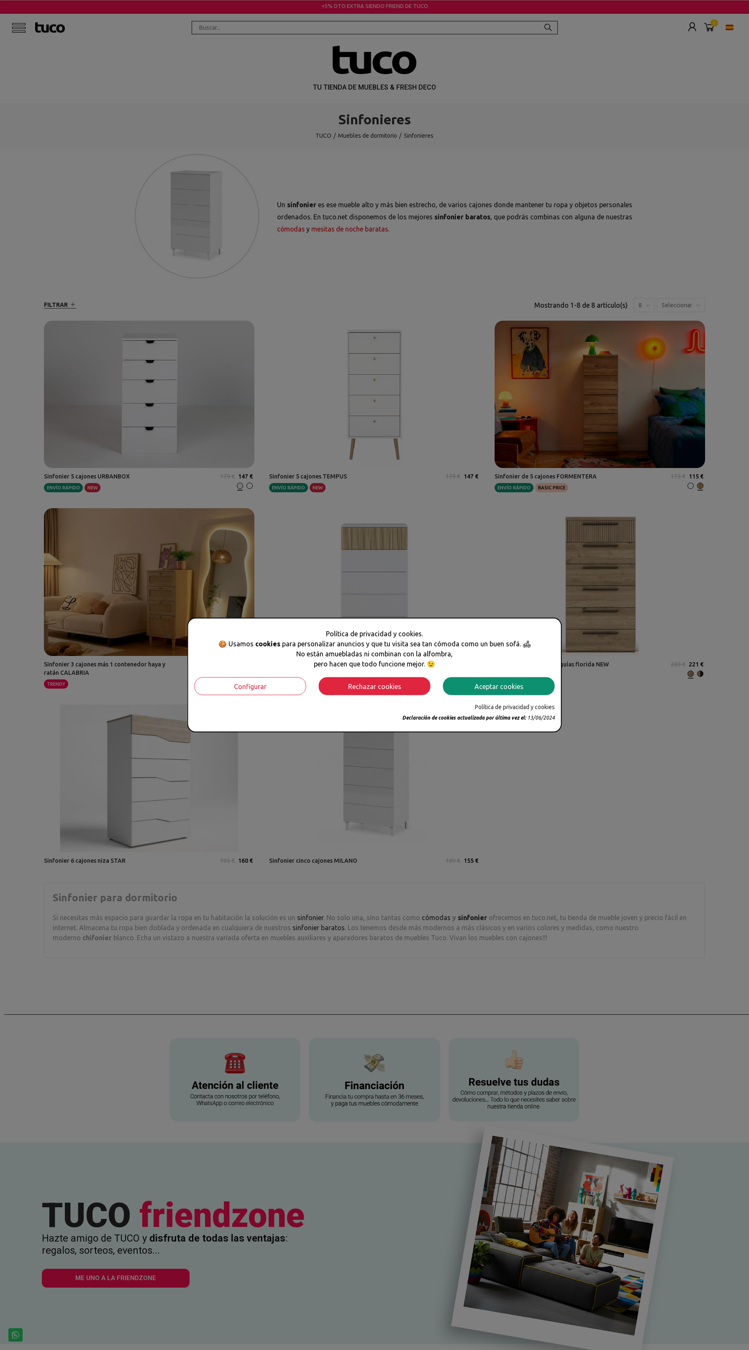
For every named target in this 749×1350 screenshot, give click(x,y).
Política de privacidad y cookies (515, 707)
